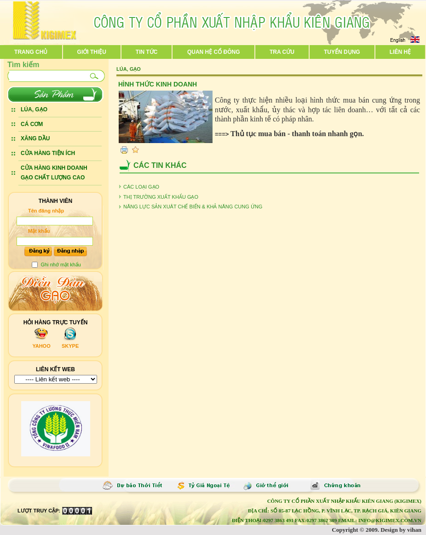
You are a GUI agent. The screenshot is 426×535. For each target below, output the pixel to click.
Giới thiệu (91, 52)
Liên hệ (400, 52)
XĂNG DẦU (35, 138)
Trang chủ (30, 52)
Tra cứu (282, 52)
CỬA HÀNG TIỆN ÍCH (48, 153)
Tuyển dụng (342, 52)
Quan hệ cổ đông (213, 52)
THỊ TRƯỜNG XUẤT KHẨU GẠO (160, 197)
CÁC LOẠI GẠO (141, 187)
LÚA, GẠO (34, 109)
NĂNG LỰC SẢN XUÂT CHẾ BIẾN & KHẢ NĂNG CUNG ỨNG (192, 206)
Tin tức (147, 52)
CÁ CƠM (32, 124)
